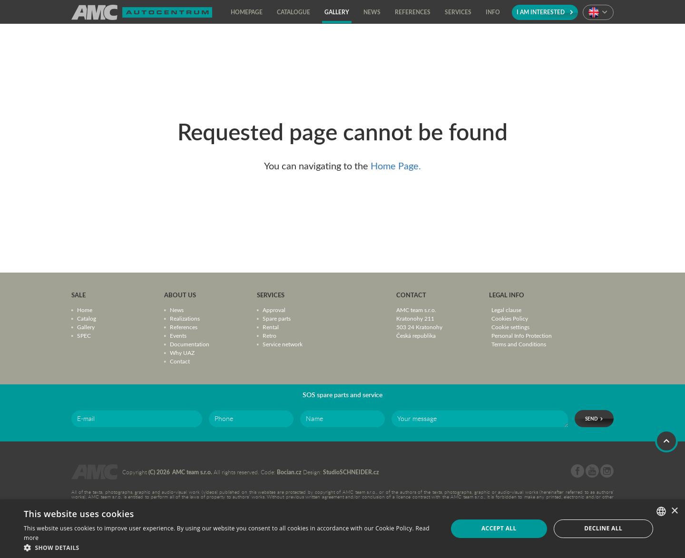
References (183, 327)
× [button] (674, 511)
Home (84, 309)
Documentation (189, 344)
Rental (271, 327)
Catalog (86, 318)
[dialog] (342, 528)
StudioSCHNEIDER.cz (351, 472)
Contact (180, 361)
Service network (283, 344)
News (177, 309)
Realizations (185, 318)
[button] (229, 547)
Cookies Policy (509, 318)
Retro (269, 335)
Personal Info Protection (521, 335)
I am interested (545, 12)
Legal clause (506, 309)
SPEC (84, 335)
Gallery (86, 327)
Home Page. (396, 165)
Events (178, 335)
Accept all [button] (499, 528)
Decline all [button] (603, 528)
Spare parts (277, 318)
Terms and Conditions (518, 344)
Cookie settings (510, 327)
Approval (274, 309)
